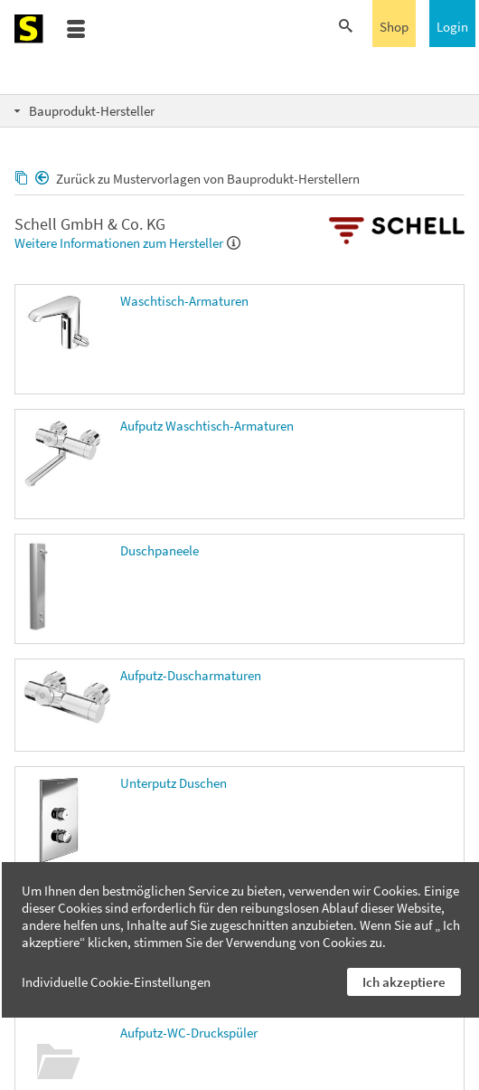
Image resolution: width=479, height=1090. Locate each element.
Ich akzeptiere (404, 981)
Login (452, 26)
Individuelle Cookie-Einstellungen (116, 981)
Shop (394, 26)
